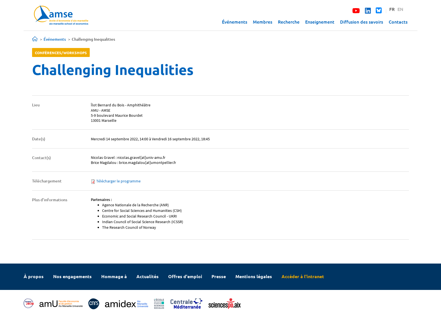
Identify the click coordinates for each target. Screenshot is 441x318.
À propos (34, 276)
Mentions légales (253, 276)
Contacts (398, 22)
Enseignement (319, 22)
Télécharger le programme (118, 181)
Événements (234, 22)
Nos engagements (72, 276)
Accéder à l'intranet (303, 276)
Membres (262, 22)
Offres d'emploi (185, 276)
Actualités (147, 276)
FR (392, 9)
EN (400, 9)
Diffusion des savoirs (361, 22)
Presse (219, 276)
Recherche (289, 22)
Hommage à (114, 276)
